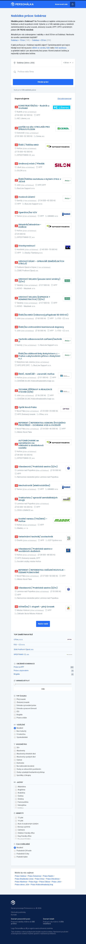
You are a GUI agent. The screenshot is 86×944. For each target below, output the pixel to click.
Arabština (20, 793)
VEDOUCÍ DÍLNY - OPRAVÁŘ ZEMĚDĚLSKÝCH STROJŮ (41, 262)
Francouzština (21, 802)
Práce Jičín (56, 882)
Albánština (20, 787)
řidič (48, 48)
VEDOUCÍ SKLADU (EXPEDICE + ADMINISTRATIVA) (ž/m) (34, 298)
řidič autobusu (60, 48)
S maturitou (19, 734)
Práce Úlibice (44, 882)
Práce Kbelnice (21, 882)
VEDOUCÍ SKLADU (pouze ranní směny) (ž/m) (39, 280)
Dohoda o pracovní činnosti (25, 708)
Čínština (19, 799)
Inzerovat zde (61, 4)
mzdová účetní (26, 197)
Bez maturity (20, 731)
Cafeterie (20, 830)
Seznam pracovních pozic (20, 919)
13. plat (19, 818)
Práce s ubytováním (21, 670)
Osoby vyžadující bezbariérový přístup (29, 772)
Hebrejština (20, 805)
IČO (16, 712)
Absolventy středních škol (25, 754)
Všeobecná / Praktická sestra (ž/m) (38, 466)
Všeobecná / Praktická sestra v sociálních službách (35, 550)
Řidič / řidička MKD (28, 145)
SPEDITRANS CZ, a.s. (21, 654)
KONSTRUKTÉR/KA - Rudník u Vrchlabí (33, 107)
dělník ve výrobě (38, 48)
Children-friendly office (25, 833)
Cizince (18, 760)
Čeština (19, 796)
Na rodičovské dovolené (24, 766)
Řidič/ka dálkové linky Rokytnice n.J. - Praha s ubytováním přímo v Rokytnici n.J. (39, 356)
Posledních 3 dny (21, 854)
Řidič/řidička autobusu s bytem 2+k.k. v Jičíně (39, 180)
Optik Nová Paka (27, 407)
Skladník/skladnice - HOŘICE (29, 225)
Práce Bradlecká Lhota (24, 879)
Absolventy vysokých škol (25, 757)
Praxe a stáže (20, 718)
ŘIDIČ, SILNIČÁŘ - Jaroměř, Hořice (36, 374)
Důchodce (19, 763)
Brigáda (17, 674)
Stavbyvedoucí (26, 246)
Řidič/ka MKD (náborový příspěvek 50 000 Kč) (43, 315)
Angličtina (20, 790)
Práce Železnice (34, 876)
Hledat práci (43, 82)
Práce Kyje (33, 882)
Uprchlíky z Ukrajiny (22, 775)
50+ (16, 748)
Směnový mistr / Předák (31, 163)
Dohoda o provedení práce (25, 705)
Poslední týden (21, 857)
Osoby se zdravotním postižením (27, 769)
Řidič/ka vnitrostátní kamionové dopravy (41, 327)
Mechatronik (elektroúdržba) (34, 485)
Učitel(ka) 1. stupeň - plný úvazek (36, 606)
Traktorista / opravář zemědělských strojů (38, 498)
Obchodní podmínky (18, 912)
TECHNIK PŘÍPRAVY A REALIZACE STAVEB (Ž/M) (35, 390)
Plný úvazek (20, 699)
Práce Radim (48, 876)
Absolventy (19, 751)
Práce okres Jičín (22, 884)
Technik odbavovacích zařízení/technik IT (40, 340)
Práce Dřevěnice (52, 879)
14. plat (19, 821)
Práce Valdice (20, 876)
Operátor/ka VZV (27, 212)
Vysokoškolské (21, 737)
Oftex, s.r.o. (18, 639)
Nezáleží (18, 728)
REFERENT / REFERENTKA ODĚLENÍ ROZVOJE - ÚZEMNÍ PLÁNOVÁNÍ (41, 571)
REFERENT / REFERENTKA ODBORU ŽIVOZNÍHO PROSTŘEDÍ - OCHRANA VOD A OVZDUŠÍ (42, 424)
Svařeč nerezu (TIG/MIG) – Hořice (32, 520)
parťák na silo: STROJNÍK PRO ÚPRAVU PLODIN (34, 128)
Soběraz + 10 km (18, 40)
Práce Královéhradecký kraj (42, 884)
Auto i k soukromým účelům (26, 824)
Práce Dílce (39, 879)
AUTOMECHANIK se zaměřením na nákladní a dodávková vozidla (31, 444)
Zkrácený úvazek (21, 702)
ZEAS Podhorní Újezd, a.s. (24, 649)
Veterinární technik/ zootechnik (35, 536)
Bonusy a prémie (22, 827)
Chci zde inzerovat (64, 99)
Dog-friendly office (23, 836)
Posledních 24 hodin (22, 851)
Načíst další (43, 624)
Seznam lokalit (48, 919)
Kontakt (14, 915)
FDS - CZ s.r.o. (19, 645)
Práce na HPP (19, 667)
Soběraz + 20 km (39, 40)
